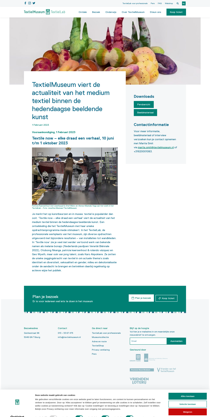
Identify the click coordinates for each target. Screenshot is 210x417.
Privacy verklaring (101, 350)
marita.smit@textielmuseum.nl (156, 147)
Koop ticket (176, 12)
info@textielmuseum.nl (69, 337)
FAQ (160, 3)
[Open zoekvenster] (178, 3)
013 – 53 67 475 (65, 333)
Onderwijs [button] (110, 12)
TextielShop (98, 345)
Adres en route (99, 341)
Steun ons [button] (155, 12)
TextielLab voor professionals (135, 3)
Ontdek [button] (83, 12)
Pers (153, 3)
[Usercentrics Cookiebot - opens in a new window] (17, 412)
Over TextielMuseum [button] (133, 12)
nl (184, 3)
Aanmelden (176, 341)
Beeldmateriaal (145, 112)
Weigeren (187, 406)
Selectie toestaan (187, 398)
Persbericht (143, 104)
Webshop (169, 3)
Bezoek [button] (96, 12)
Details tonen (144, 412)
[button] (176, 12)
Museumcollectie (100, 337)
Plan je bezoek (143, 297)
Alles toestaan (187, 390)
